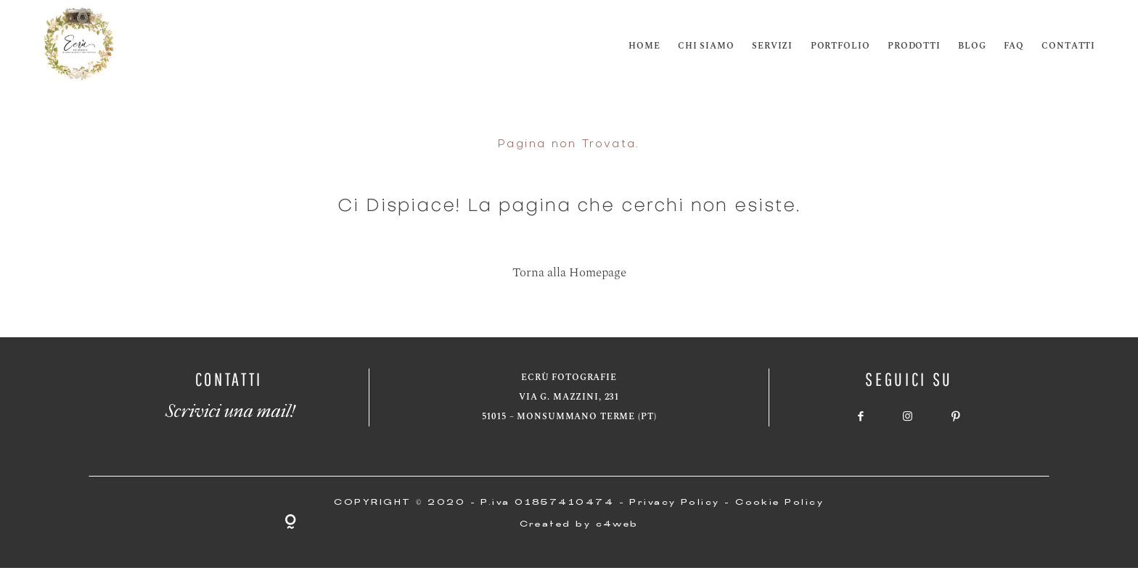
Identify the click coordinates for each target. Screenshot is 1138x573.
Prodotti (914, 46)
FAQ (1014, 46)
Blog (972, 46)
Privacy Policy (674, 503)
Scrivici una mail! (229, 407)
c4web (617, 525)
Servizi (772, 46)
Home (644, 46)
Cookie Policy (779, 503)
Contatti (1068, 46)
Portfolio (840, 46)
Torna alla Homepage (569, 272)
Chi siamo (706, 46)
